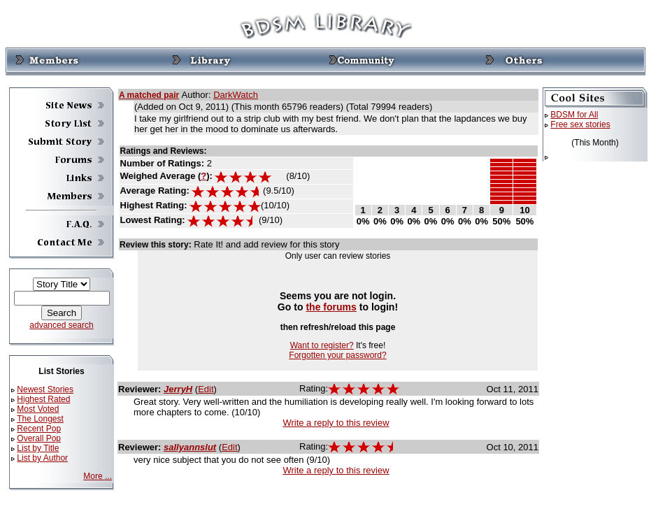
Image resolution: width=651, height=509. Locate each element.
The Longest (40, 419)
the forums (331, 307)
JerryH (178, 389)
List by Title (38, 448)
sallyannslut (190, 447)
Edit (205, 389)
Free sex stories (580, 124)
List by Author (42, 458)
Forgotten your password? (337, 355)
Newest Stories (45, 389)
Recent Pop (39, 428)
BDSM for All (574, 115)
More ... (97, 476)
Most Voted (38, 409)
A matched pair (149, 95)
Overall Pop (39, 438)
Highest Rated (43, 399)
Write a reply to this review (335, 422)
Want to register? (322, 345)
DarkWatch (235, 94)
